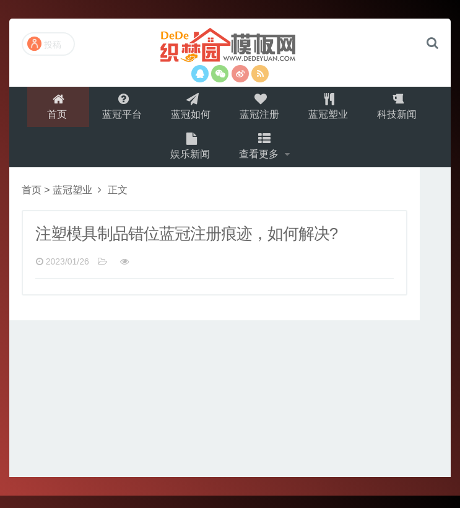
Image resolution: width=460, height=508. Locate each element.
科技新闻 (402, 109)
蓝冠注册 (260, 109)
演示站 (229, 46)
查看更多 (262, 155)
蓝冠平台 (119, 109)
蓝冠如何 (190, 109)
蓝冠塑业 (331, 109)
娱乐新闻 (190, 155)
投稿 (44, 44)
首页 (53, 109)
